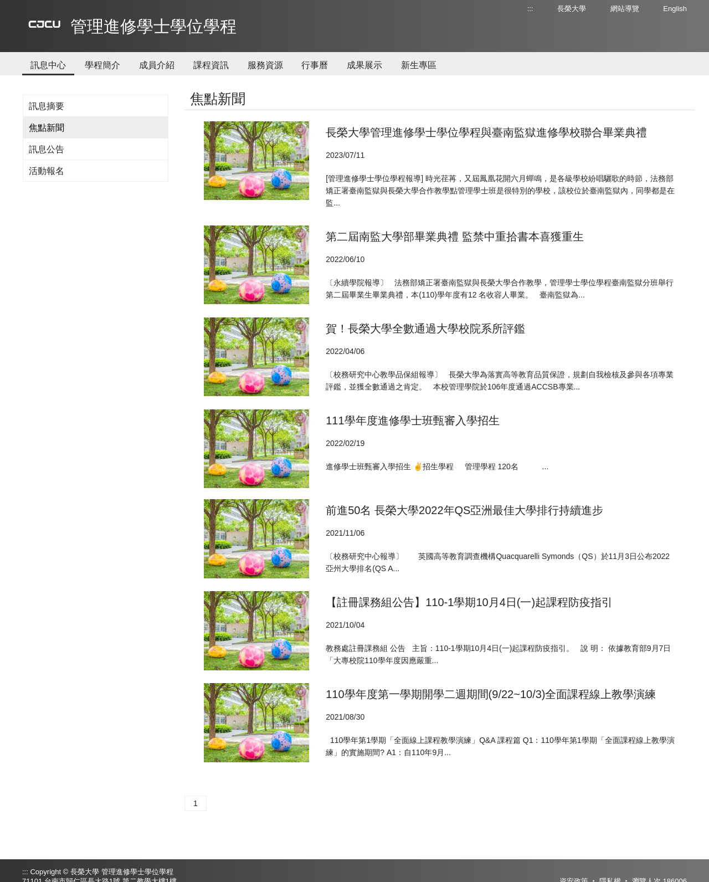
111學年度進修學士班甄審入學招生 (412, 420)
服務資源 (265, 65)
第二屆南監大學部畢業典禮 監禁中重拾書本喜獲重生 (455, 236)
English (675, 8)
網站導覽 (624, 8)
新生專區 (418, 65)
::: (530, 8)
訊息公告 (46, 149)
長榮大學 (571, 8)
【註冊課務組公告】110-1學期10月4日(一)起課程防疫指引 (469, 602)
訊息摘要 (46, 106)
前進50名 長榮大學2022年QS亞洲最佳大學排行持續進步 (464, 510)
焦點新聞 (46, 127)
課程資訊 (211, 65)
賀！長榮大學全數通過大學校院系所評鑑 (425, 328)
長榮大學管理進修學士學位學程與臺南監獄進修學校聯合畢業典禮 (486, 132)
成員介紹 (156, 65)
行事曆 (314, 65)
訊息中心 (48, 65)
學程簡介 (102, 65)
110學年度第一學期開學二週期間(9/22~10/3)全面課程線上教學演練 (491, 694)
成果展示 (364, 65)
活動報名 (46, 171)
